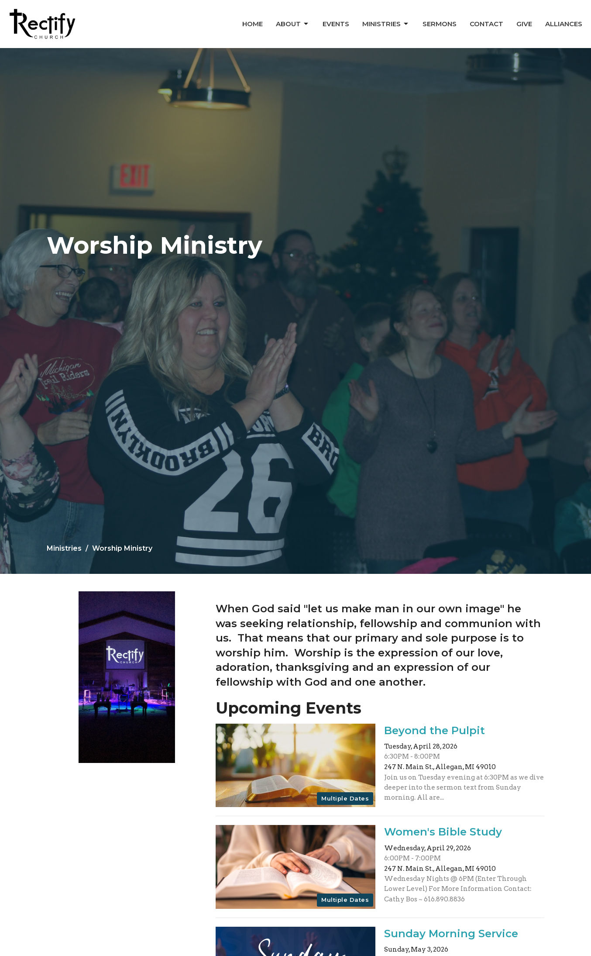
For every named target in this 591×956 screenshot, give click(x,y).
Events (336, 24)
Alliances (563, 24)
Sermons (440, 24)
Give (524, 24)
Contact (486, 24)
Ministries (385, 24)
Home (252, 24)
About (292, 24)
